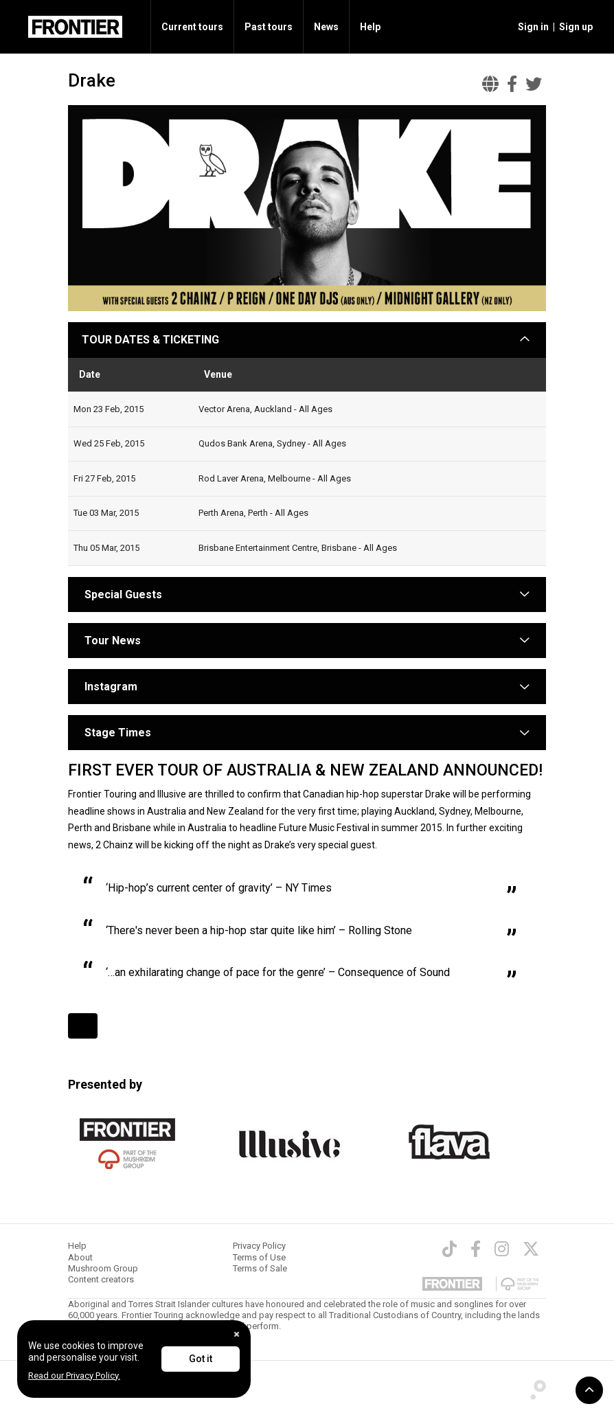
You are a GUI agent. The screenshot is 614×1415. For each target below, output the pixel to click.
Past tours (269, 26)
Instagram (111, 686)
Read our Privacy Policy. (74, 1375)
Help (370, 26)
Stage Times (118, 732)
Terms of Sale (260, 1268)
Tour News (113, 640)
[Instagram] (501, 1249)
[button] (531, 26)
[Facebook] (475, 1249)
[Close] (237, 1334)
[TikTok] (449, 1249)
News (326, 26)
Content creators (101, 1279)
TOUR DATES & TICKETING (150, 339)
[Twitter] (531, 1249)
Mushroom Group (103, 1268)
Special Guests (122, 594)
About (80, 1257)
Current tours (192, 26)
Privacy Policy (259, 1246)
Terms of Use (259, 1257)
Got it (200, 1358)
